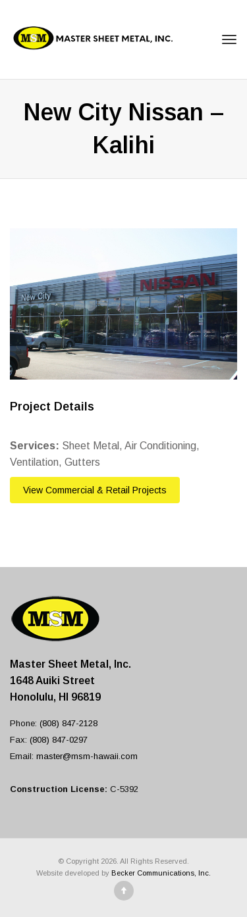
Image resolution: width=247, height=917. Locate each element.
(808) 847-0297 (59, 740)
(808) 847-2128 (68, 723)
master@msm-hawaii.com (87, 756)
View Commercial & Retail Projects (95, 490)
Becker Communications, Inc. (161, 873)
